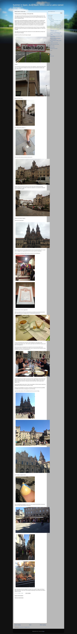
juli (50, 50)
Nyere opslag (18, 624)
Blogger (43, 631)
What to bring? (52, 47)
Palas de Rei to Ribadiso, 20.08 (55, 24)
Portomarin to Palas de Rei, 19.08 (55, 25)
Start (30, 624)
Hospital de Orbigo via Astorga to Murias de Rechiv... (55, 39)
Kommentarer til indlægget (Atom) (24, 627)
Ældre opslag (43, 624)
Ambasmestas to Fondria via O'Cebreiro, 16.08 (54, 30)
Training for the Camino (53, 48)
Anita (50, 54)
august (51, 19)
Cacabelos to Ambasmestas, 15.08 (55, 32)
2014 (50, 16)
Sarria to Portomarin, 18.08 (54, 27)
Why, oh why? (52, 45)
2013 (50, 18)
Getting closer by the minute (54, 44)
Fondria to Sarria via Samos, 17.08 (55, 28)
